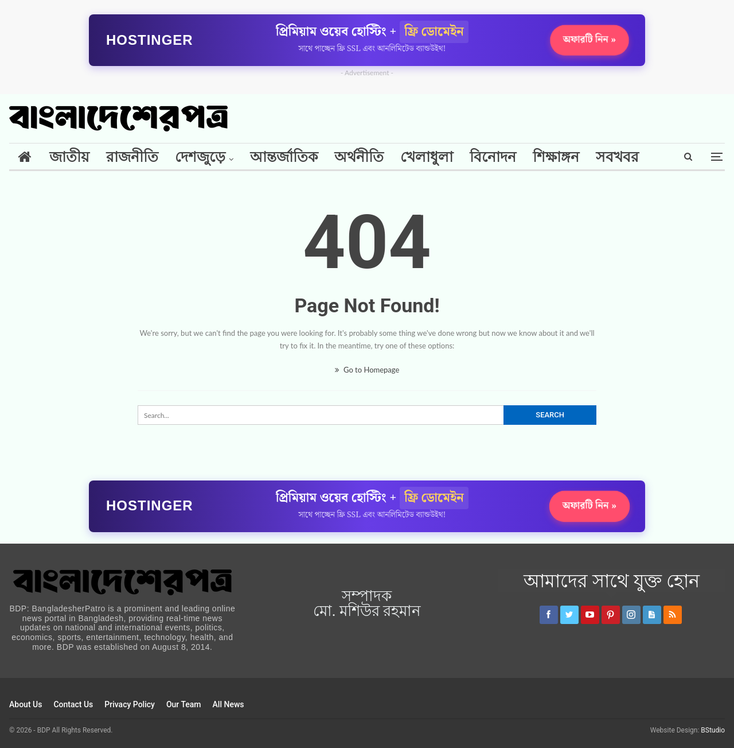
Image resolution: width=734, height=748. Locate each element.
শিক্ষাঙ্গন (556, 157)
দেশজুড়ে (200, 157)
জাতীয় (69, 157)
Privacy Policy (129, 704)
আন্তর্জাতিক (284, 157)
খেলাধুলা (426, 157)
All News (228, 704)
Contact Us (73, 704)
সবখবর (617, 157)
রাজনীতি (132, 157)
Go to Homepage (367, 369)
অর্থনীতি (359, 157)
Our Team (183, 704)
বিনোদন (493, 157)
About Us (25, 704)
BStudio (713, 730)
